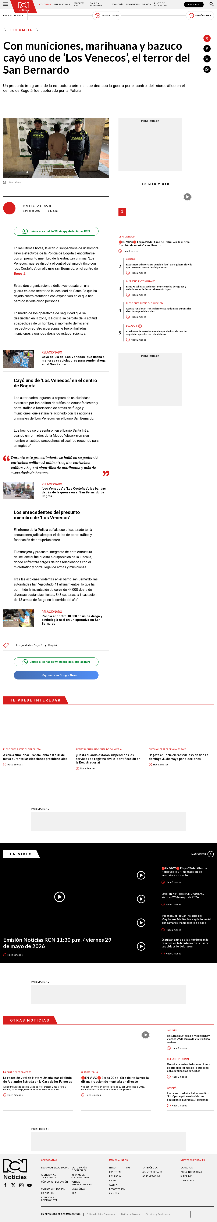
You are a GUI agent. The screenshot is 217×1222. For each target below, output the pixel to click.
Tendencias (132, 4)
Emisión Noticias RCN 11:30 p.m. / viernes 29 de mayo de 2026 (57, 942)
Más (202, 854)
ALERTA (113, 1184)
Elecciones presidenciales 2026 (144, 303)
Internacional (62, 4)
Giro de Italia (126, 236)
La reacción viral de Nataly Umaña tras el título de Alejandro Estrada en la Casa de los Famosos (37, 1079)
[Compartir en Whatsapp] (207, 69)
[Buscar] (212, 4)
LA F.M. (113, 1180)
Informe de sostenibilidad (80, 1176)
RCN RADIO (115, 1176)
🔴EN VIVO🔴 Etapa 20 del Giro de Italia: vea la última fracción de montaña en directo (153, 243)
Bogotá (19, 274)
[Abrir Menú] (5, 5)
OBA (73, 1193)
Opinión (146, 4)
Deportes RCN (79, 4)
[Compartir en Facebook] (207, 48)
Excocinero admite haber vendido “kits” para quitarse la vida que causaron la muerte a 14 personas (159, 266)
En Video (21, 854)
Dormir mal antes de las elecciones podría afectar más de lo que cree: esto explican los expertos (188, 1068)
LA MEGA (114, 1193)
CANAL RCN (193, 4)
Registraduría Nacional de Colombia (99, 749)
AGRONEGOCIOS (151, 1176)
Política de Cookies (130, 1214)
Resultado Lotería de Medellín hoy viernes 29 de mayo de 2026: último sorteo (188, 1039)
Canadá (130, 259)
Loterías (172, 1030)
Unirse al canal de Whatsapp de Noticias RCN (56, 231)
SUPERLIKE (186, 1176)
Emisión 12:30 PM (107, 15)
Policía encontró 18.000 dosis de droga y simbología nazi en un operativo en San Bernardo (72, 619)
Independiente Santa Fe (140, 281)
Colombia (45, 4)
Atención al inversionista (49, 1199)
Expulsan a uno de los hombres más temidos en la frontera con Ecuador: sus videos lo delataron (185, 943)
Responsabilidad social (55, 1167)
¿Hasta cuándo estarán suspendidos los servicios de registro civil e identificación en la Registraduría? (108, 758)
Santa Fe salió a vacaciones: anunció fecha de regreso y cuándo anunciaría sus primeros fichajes (156, 288)
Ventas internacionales (81, 1183)
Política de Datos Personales (101, 1214)
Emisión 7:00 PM (200, 15)
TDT (128, 1167)
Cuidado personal (178, 1059)
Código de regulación (54, 1182)
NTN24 (113, 1167)
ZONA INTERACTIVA (191, 1172)
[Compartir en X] (207, 58)
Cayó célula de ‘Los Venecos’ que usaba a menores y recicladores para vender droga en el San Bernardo (74, 360)
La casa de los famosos (17, 1072)
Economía (117, 4)
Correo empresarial (53, 1188)
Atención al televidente (48, 1176)
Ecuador (131, 325)
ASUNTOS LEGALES (152, 1172)
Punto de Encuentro (160, 4)
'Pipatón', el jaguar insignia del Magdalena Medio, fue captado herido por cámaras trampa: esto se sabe (186, 919)
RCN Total (115, 1172)
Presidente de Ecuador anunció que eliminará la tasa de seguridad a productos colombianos (156, 333)
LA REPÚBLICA (149, 1167)
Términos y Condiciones (158, 1214)
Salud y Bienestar (96, 4)
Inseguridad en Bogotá (29, 645)
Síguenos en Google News (56, 675)
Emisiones (13, 15)
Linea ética (78, 1188)
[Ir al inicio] (23, 6)
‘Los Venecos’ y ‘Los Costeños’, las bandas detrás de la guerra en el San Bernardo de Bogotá (74, 492)
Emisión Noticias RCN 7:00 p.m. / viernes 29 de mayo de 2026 (182, 895)
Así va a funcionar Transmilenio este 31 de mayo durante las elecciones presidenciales (158, 310)
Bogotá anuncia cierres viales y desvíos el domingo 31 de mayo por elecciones (179, 757)
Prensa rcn (47, 1193)
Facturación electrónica (79, 1169)
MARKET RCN (188, 1180)
